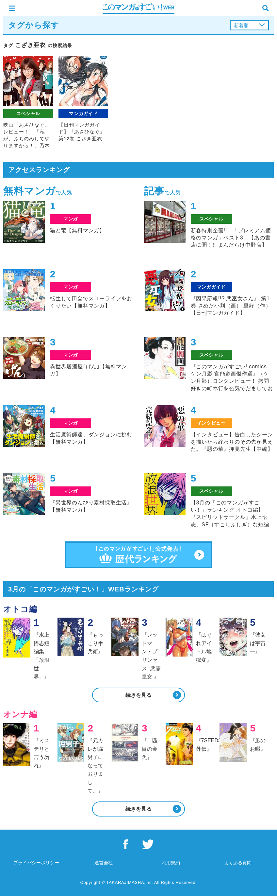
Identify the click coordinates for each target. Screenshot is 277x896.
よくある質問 (238, 862)
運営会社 (103, 862)
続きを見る (138, 695)
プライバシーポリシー (36, 862)
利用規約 (171, 862)
